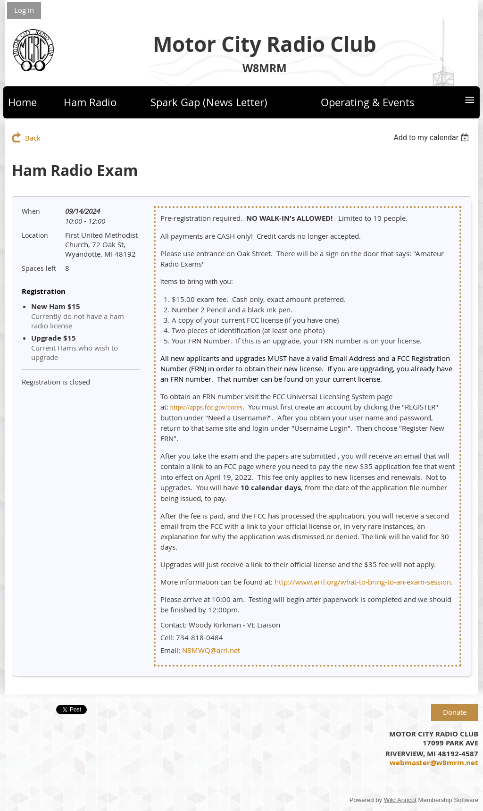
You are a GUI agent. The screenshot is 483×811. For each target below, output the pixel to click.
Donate (454, 712)
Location (35, 235)
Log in (24, 10)
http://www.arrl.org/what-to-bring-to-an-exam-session (363, 581)
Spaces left (39, 268)
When (31, 211)
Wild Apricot (400, 799)
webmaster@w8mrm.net (434, 763)
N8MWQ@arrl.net (211, 650)
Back (33, 137)
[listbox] (432, 137)
